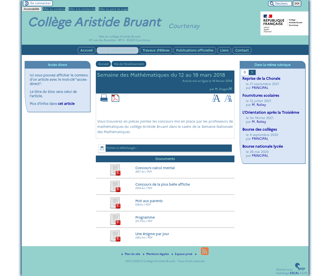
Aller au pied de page (113, 9)
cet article (66, 104)
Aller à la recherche (82, 9)
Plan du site (131, 254)
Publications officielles (194, 50)
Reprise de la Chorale (261, 78)
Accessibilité (31, 9)
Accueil (86, 50)
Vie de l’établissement (117, 50)
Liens (224, 50)
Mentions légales (156, 254)
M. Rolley (259, 105)
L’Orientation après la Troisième (270, 112)
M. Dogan (221, 89)
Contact (242, 50)
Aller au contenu (54, 9)
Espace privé (182, 254)
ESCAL (294, 273)
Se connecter (40, 3)
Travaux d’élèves (155, 50)
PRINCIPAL (260, 88)
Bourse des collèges (259, 129)
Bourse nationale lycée (262, 146)
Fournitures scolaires (260, 95)
